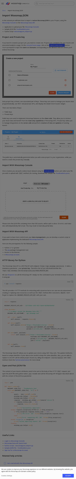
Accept (68, 476)
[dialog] (38, 473)
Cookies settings (6, 476)
